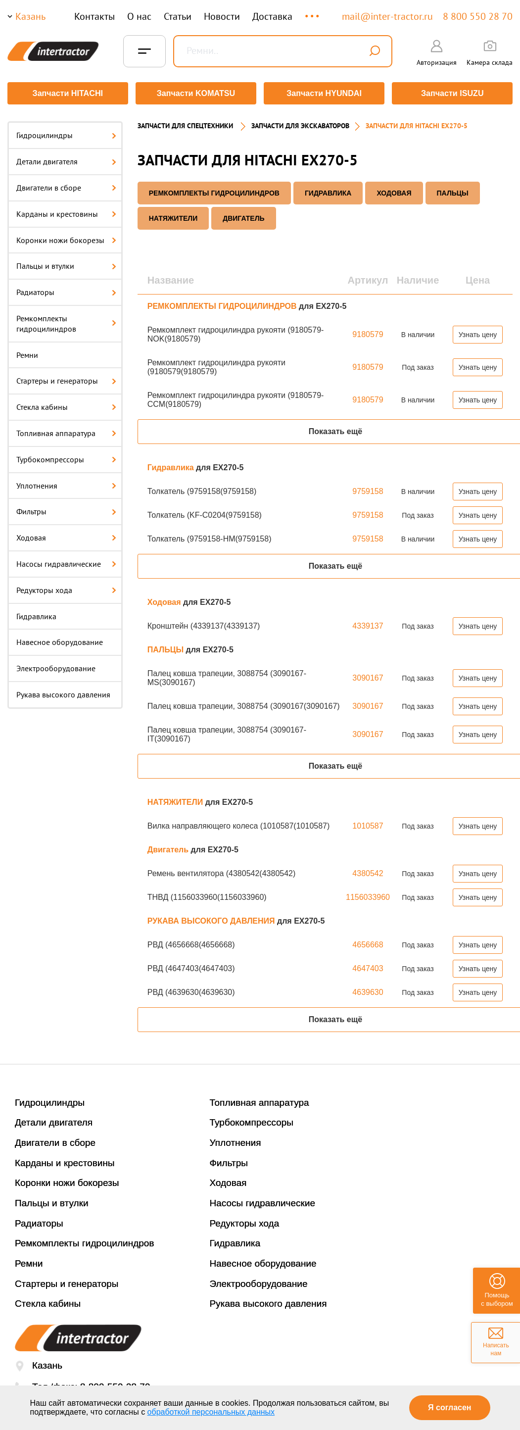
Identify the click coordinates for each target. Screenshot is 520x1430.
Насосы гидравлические (66, 562)
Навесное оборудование (59, 640)
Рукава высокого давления (63, 692)
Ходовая (66, 536)
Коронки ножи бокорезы (66, 238)
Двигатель (243, 216)
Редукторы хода (66, 587)
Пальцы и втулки (66, 264)
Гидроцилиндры (66, 133)
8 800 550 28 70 (478, 16)
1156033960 (368, 894)
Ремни (27, 352)
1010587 (367, 823)
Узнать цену (478, 332)
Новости (222, 16)
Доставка (272, 16)
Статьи (177, 16)
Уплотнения (66, 483)
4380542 (367, 871)
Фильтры (66, 509)
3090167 (367, 675)
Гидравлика (36, 614)
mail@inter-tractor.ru (387, 16)
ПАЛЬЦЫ (453, 191)
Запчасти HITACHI (67, 93)
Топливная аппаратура (66, 431)
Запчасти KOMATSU (195, 93)
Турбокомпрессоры (66, 457)
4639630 (367, 990)
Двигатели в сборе (66, 186)
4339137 (367, 623)
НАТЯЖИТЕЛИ (173, 216)
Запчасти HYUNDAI (324, 93)
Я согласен (449, 1407)
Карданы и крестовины (66, 211)
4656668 (367, 942)
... (313, 11)
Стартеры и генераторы (66, 379)
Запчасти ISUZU (453, 93)
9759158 (367, 489)
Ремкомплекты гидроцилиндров (66, 321)
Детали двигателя (66, 159)
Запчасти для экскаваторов (300, 123)
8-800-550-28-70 (115, 1385)
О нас (139, 16)
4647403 (367, 966)
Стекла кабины (66, 405)
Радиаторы (66, 290)
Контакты (94, 16)
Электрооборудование (55, 666)
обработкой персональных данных (211, 1412)
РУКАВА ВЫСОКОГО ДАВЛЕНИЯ (212, 918)
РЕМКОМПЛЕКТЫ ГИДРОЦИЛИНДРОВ (214, 191)
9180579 (367, 332)
